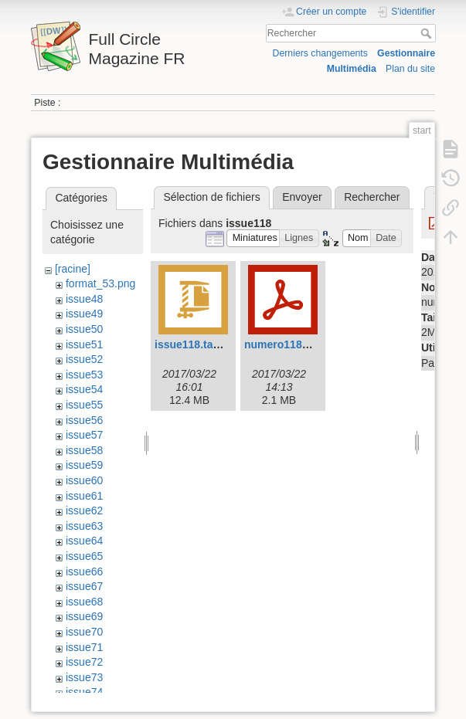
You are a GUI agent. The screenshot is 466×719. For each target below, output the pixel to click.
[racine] (72, 269)
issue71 (84, 647)
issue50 (84, 329)
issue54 (84, 389)
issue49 (84, 313)
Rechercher (427, 33)
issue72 (84, 662)
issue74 (84, 692)
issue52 (84, 359)
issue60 (84, 480)
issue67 (84, 586)
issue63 (84, 526)
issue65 (84, 556)
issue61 (84, 496)
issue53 (84, 374)
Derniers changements (320, 53)
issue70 (84, 632)
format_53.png (100, 283)
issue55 (84, 405)
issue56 (84, 420)
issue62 (84, 510)
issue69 (84, 616)
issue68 (84, 601)
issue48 (84, 299)
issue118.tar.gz (193, 344)
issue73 (84, 677)
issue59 (84, 465)
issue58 (84, 450)
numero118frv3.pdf (293, 344)
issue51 (84, 344)
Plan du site (410, 68)
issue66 (84, 571)
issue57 (84, 435)
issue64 (84, 540)
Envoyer (301, 197)
